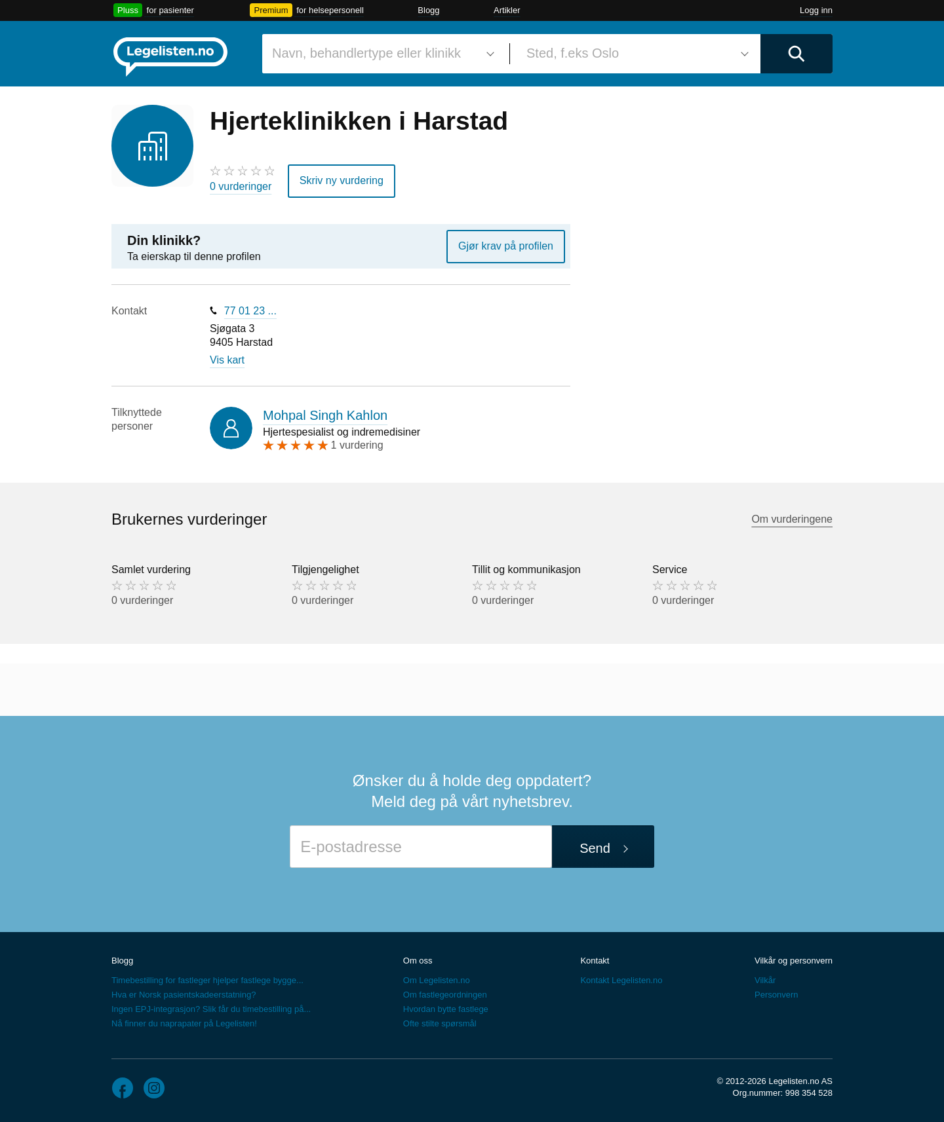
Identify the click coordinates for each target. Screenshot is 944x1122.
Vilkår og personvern (794, 960)
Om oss (418, 960)
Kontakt (594, 960)
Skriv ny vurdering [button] (342, 180)
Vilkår (765, 980)
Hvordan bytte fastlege (445, 1009)
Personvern (776, 995)
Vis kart (227, 359)
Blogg (428, 10)
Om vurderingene (792, 519)
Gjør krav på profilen (505, 246)
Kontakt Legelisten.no (621, 980)
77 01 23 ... (250, 310)
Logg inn (816, 10)
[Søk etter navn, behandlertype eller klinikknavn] (381, 53)
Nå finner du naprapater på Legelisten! (184, 1023)
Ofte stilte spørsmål (440, 1023)
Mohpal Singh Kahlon (325, 415)
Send (595, 848)
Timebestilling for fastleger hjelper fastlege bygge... (207, 980)
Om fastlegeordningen (445, 995)
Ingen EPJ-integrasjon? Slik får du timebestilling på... (211, 1009)
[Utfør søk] (796, 53)
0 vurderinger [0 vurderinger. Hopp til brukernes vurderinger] (240, 186)
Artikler (507, 10)
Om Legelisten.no (436, 980)
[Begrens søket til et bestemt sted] (635, 53)
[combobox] (381, 53)
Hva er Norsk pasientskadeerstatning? (183, 995)
